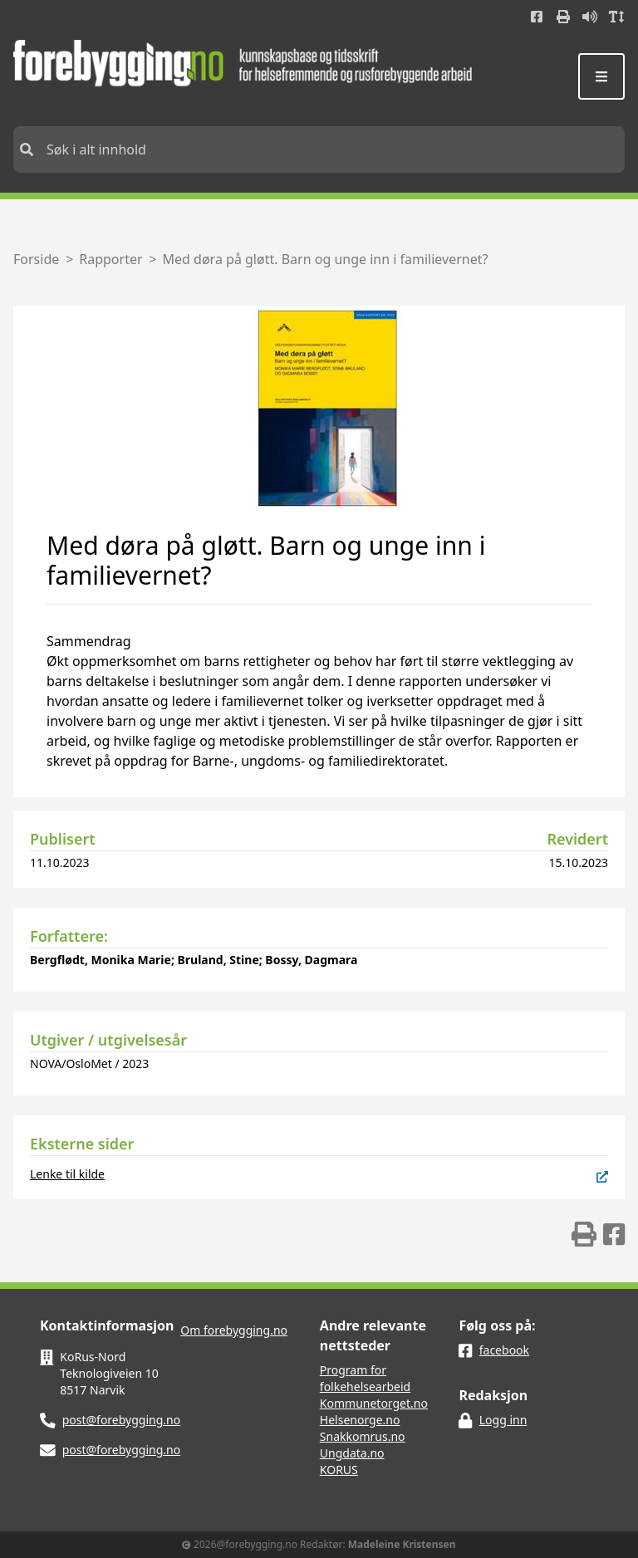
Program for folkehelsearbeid (365, 1378)
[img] (584, 1234)
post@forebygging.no (121, 1420)
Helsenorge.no (360, 1420)
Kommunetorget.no (374, 1403)
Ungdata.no (352, 1453)
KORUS (339, 1469)
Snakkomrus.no (362, 1436)
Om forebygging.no (233, 1330)
